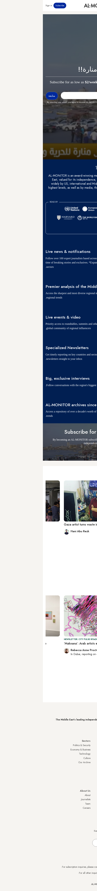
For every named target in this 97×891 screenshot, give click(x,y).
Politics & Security (39, 745)
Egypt (91, 771)
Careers (44, 808)
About (45, 795)
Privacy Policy (87, 799)
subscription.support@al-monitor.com (76, 867)
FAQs (91, 803)
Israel (91, 762)
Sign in (6, 5)
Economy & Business (38, 749)
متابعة (88, 451)
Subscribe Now (82, 729)
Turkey (91, 745)
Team (45, 803)
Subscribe (17, 5)
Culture (44, 758)
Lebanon (90, 779)
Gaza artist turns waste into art (41, 524)
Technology (42, 753)
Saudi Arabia (88, 749)
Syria (91, 783)
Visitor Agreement (85, 795)
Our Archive (41, 762)
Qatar (91, 775)
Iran (92, 753)
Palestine (90, 766)
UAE (92, 758)
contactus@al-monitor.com (81, 873)
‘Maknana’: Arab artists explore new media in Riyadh (56, 643)
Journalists (43, 799)
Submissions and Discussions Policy (77, 808)
